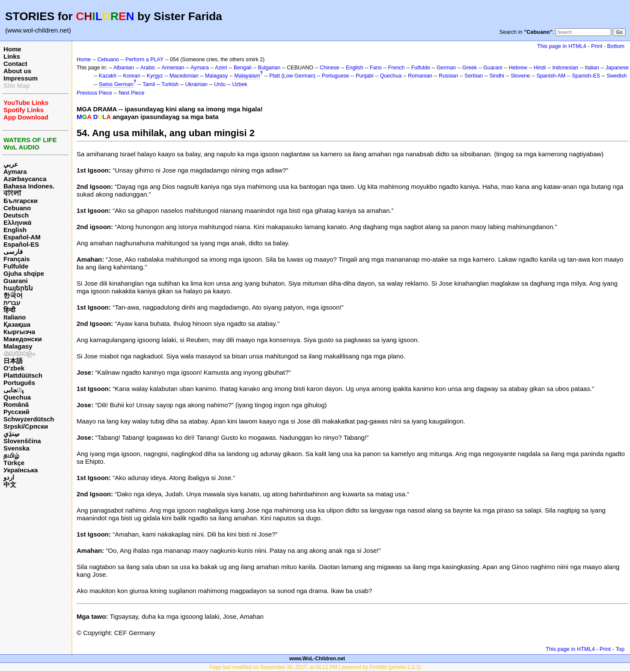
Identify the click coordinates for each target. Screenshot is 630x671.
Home (12, 49)
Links (11, 56)
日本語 (13, 360)
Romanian (420, 76)
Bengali (243, 68)
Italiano (14, 317)
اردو (8, 477)
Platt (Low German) (292, 76)
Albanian (123, 68)
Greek (469, 68)
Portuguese (335, 76)
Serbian (473, 76)
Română (16, 404)
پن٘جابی (13, 390)
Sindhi (496, 76)
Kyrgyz (155, 76)
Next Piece (131, 93)
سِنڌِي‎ (11, 433)
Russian (448, 76)
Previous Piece (94, 93)
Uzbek (239, 84)
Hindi (540, 68)
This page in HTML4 (561, 46)
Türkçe (13, 462)
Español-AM (22, 237)
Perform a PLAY (144, 60)
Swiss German (116, 84)
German (446, 68)
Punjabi (365, 76)
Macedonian (184, 76)
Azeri (221, 68)
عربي (10, 164)
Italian (592, 68)
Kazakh (108, 76)
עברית (11, 302)
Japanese (617, 68)
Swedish (616, 76)
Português (19, 382)
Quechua (17, 397)
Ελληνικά (17, 222)
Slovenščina (22, 440)
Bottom (615, 46)
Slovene (520, 76)
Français (16, 258)
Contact (15, 63)
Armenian (172, 68)
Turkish (169, 84)
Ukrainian (196, 84)
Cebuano (17, 208)
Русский (16, 411)
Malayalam (247, 76)
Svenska (16, 448)
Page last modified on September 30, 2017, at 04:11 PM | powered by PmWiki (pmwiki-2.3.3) (314, 667)
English (15, 229)
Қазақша (16, 324)
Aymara (15, 171)
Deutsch (16, 215)
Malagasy (18, 346)
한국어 (13, 295)
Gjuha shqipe (23, 273)
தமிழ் (11, 455)
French (396, 68)
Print (596, 46)
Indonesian (565, 68)
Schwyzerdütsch (28, 419)
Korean (131, 76)
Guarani (15, 280)
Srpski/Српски (25, 426)
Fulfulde (15, 266)
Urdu (220, 84)
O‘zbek (13, 368)
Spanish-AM (550, 76)
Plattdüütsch (22, 375)
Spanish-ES (586, 76)
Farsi (376, 68)
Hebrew (518, 68)
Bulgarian (269, 68)
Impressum (20, 78)
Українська (20, 470)
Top (619, 649)
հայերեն (18, 288)
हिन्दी (9, 309)
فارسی (13, 251)
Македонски (22, 339)
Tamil (149, 84)
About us (17, 71)
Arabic (147, 68)
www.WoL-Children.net (317, 659)
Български (20, 200)
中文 (9, 484)
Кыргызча (19, 331)
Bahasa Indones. (28, 186)
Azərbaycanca (25, 178)
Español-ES (21, 244)
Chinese (329, 68)
